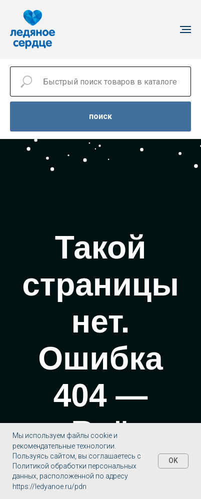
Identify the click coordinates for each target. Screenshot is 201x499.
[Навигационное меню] (185, 29)
